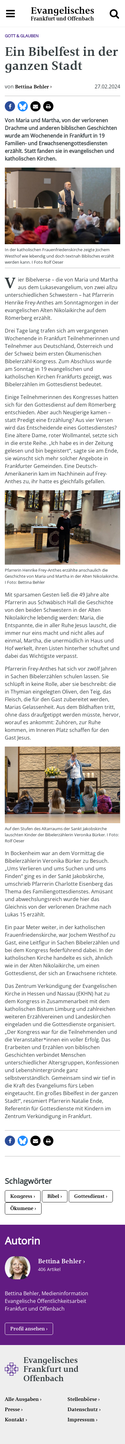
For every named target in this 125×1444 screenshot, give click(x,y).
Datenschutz (82, 1409)
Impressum (81, 1420)
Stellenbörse (82, 1399)
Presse (12, 1409)
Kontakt (14, 1420)
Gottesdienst (89, 1196)
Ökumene (21, 1208)
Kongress (21, 1196)
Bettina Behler (32, 87)
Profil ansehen (27, 1329)
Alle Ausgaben (22, 1399)
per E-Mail (35, 106)
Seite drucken (48, 106)
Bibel (53, 1196)
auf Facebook (10, 106)
